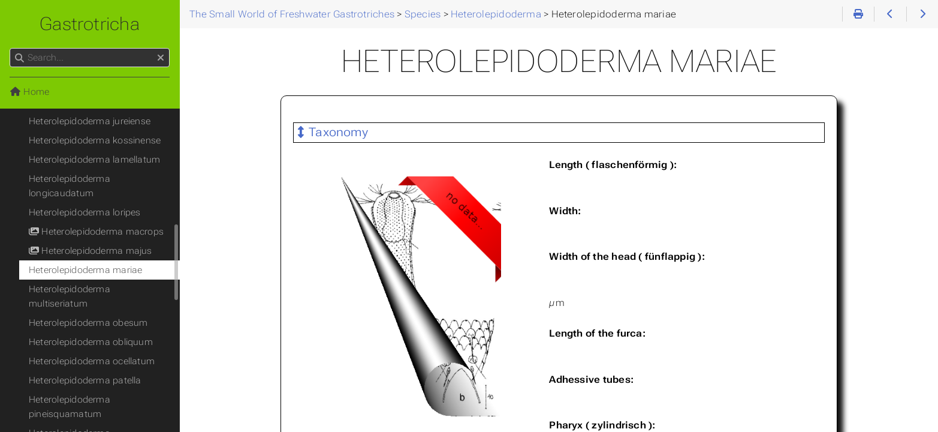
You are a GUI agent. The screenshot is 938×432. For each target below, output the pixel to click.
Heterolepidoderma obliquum (91, 342)
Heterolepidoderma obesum (88, 322)
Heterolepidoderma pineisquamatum (69, 406)
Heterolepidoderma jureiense (89, 121)
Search (10, 48)
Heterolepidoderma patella (85, 380)
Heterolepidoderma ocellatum (92, 361)
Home (29, 91)
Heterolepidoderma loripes (85, 212)
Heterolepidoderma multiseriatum (69, 296)
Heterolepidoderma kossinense (95, 140)
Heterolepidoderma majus (90, 250)
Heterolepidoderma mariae (85, 270)
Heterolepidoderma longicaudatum (69, 186)
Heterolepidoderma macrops (96, 231)
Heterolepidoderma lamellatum (94, 159)
